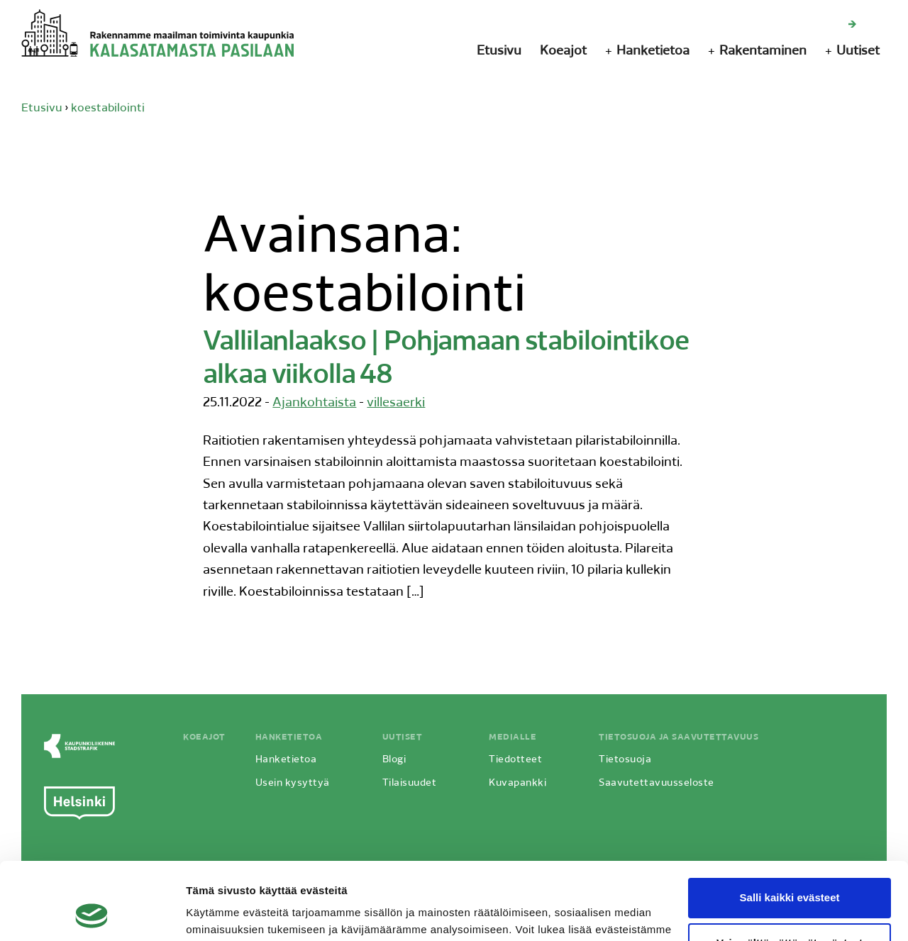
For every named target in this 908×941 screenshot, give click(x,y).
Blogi (394, 760)
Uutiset (858, 51)
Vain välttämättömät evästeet (789, 870)
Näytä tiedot (217, 913)
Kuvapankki (517, 783)
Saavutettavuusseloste (656, 783)
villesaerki (396, 403)
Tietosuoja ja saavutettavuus (678, 737)
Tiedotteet (515, 760)
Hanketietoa (653, 51)
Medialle (512, 737)
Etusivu (499, 51)
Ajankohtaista (314, 403)
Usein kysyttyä (292, 783)
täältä (201, 874)
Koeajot (563, 51)
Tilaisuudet (409, 783)
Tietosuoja (625, 760)
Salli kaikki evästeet (790, 825)
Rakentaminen (763, 51)
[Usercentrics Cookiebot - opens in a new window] (92, 913)
